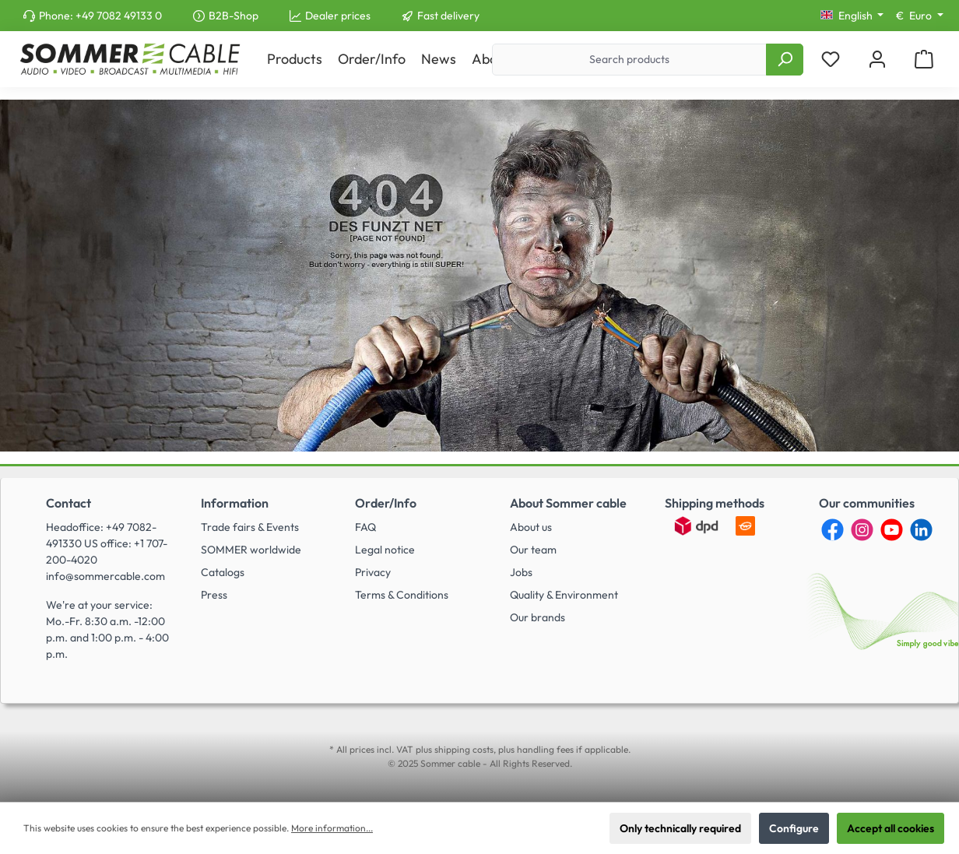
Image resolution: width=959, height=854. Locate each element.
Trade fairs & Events (250, 527)
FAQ (365, 527)
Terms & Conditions (401, 595)
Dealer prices (338, 16)
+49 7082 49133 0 (119, 16)
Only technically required (680, 828)
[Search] (784, 60)
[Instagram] (862, 529)
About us (531, 527)
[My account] (877, 60)
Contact (68, 503)
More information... (332, 828)
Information (235, 503)
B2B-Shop (233, 16)
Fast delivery (448, 16)
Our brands (537, 617)
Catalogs (222, 572)
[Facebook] (832, 529)
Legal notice (385, 550)
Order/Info (385, 503)
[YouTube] (891, 529)
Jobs (521, 572)
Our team (533, 550)
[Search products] (629, 60)
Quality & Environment (564, 595)
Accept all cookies (890, 828)
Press (214, 595)
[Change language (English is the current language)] (852, 15)
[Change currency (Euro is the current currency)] (919, 15)
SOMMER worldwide (251, 550)
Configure (794, 828)
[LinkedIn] (921, 529)
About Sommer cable (568, 503)
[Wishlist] (830, 60)
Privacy (373, 572)
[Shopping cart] (924, 60)
